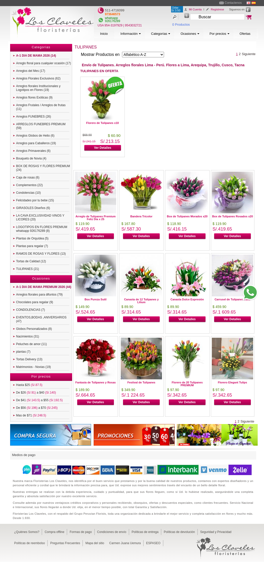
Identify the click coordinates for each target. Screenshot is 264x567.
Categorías (161, 34)
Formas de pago (81, 532)
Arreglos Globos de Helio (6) (35, 135)
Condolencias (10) (28, 193)
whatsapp (111, 18)
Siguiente (248, 54)
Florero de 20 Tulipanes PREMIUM (187, 384)
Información (130, 34)
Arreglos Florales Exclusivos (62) (38, 78)
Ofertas (245, 34)
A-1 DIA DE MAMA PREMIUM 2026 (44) (43, 287)
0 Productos (181, 24)
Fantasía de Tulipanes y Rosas (95, 382)
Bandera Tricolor (141, 216)
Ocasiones (189, 34)
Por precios (220, 34)
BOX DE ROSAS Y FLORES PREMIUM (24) (43, 168)
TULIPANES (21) (27, 269)
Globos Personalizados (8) (34, 329)
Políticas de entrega (145, 532)
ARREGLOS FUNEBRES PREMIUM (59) (41, 126)
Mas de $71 (31, 415)
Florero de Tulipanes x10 (102, 122)
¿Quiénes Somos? (26, 532)
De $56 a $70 (37, 408)
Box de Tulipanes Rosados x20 (232, 216)
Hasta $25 (29, 385)
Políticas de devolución (179, 532)
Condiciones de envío (111, 532)
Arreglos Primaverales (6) (33, 151)
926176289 (112, 21)
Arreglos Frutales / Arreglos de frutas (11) (41, 107)
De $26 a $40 (36, 392)
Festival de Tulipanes (141, 382)
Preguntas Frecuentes (65, 543)
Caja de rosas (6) (27, 177)
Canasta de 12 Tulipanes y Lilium (141, 301)
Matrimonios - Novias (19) (33, 367)
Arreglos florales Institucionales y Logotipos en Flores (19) (38, 88)
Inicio (104, 34)
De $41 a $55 (39, 400)
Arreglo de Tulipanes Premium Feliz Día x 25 (95, 218)
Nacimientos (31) (27, 336)
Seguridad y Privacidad (215, 532)
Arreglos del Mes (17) (30, 71)
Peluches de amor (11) (31, 344)
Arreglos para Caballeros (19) (36, 143)
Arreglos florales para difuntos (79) (39, 294)
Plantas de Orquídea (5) (32, 238)
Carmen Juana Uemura (125, 543)
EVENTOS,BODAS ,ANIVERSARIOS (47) (41, 319)
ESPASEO (153, 543)
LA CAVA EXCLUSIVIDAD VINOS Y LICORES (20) (40, 217)
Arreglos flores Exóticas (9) (34, 97)
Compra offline (54, 532)
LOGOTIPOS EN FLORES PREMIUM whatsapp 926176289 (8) (41, 229)
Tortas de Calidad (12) (31, 261)
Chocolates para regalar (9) (34, 302)
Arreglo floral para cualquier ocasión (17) (43, 63)
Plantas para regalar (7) (32, 246)
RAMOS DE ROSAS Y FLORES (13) (41, 253)
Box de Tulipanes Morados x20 (187, 216)
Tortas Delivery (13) (29, 359)
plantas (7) (23, 351)
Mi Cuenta (195, 9)
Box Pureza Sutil (96, 299)
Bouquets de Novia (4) (31, 158)
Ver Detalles (102, 148)
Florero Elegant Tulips (232, 382)
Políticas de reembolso (29, 543)
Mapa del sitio (94, 543)
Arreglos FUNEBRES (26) (33, 116)
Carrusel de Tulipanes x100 (233, 299)
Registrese (217, 9)
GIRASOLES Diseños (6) (33, 208)
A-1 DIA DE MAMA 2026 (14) (36, 55)
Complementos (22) (29, 185)
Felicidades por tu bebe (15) (35, 200)
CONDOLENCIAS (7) (30, 310)
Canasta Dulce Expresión (187, 299)
